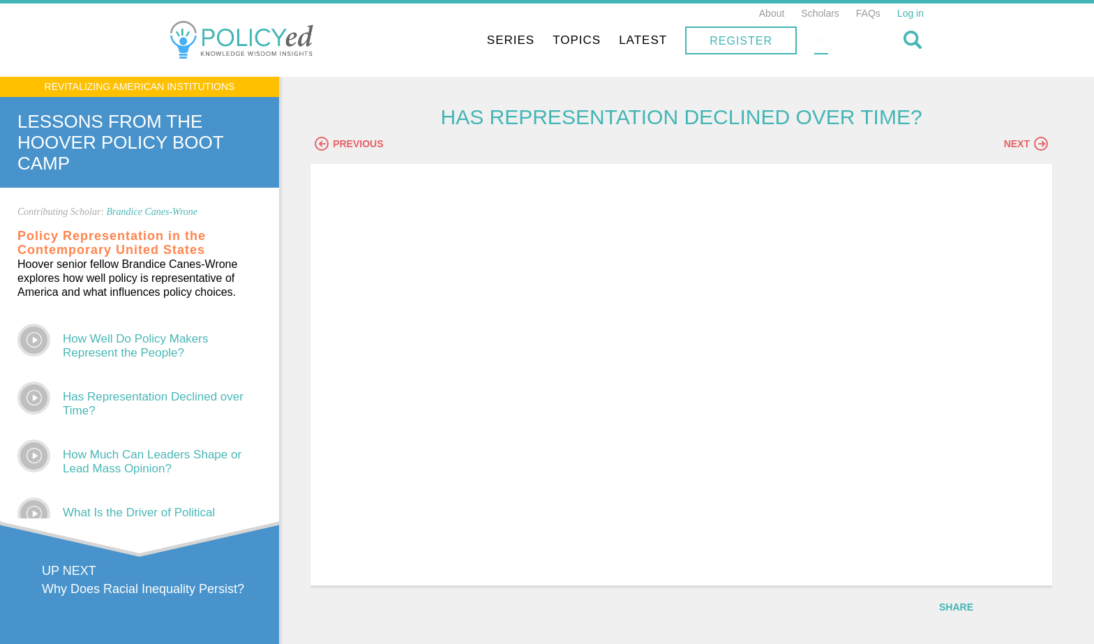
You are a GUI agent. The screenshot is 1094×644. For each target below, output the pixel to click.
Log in (910, 13)
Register (830, 41)
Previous (359, 144)
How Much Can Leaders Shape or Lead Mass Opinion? (152, 461)
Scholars (820, 13)
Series (600, 40)
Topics (666, 40)
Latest (732, 40)
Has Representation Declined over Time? (153, 403)
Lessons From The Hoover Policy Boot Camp (120, 142)
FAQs (868, 13)
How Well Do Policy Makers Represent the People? (135, 345)
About (772, 13)
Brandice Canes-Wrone (152, 212)
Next (1026, 144)
